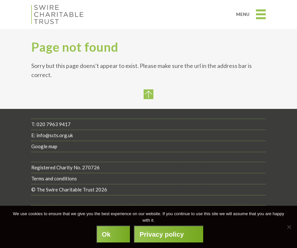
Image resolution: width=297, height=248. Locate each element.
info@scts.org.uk (54, 135)
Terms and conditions (54, 178)
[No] (289, 227)
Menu (251, 14)
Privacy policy (161, 234)
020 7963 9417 (53, 124)
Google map (44, 146)
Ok (106, 234)
